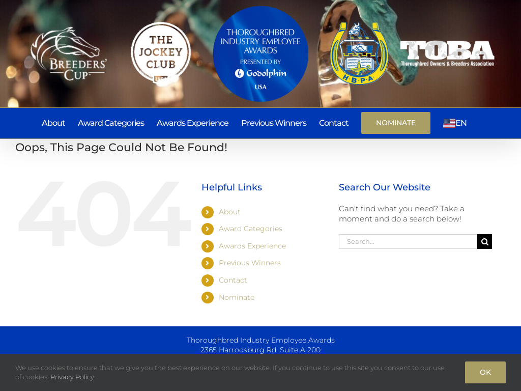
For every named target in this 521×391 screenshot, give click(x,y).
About (230, 211)
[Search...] (408, 241)
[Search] (484, 241)
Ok (485, 372)
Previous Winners (250, 262)
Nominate (236, 297)
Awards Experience (252, 245)
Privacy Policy (72, 377)
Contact (233, 280)
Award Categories (250, 228)
